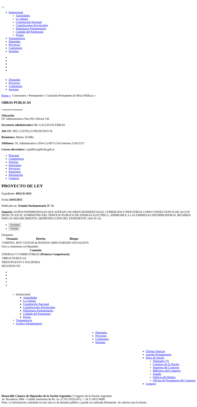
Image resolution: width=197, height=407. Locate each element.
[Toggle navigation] (2, 7)
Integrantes (15, 165)
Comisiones (15, 48)
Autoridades (23, 15)
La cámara (22, 18)
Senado (157, 373)
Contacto (14, 178)
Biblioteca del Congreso (167, 370)
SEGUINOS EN (10, 265)
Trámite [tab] (14, 228)
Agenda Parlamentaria (158, 354)
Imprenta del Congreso (166, 367)
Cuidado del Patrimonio (29, 31)
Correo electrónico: (13, 149)
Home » (6, 95)
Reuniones (15, 171)
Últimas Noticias (155, 351)
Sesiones (14, 51)
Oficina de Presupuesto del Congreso (174, 380)
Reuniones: (8, 137)
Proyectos (14, 44)
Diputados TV (161, 361)
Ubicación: (8, 115)
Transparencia (17, 38)
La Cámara (29, 300)
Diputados (15, 41)
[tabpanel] (98, 239)
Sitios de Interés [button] (155, 357)
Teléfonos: (7, 143)
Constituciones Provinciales (32, 25)
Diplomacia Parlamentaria (31, 28)
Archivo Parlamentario (29, 323)
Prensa (20, 35)
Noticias (13, 162)
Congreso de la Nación (166, 364)
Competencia (16, 158)
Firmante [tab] (15, 224)
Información (16, 174)
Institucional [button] (16, 12)
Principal (14, 155)
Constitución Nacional (29, 22)
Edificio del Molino (164, 377)
